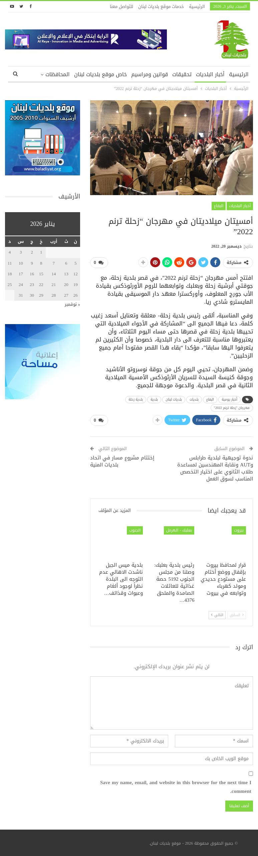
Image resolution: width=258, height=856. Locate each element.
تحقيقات (182, 74)
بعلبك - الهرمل (179, 530)
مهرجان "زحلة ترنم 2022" (232, 408)
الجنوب (135, 530)
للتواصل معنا (121, 6)
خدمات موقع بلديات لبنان (161, 6)
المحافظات (57, 74)
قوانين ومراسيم (149, 74)
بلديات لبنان (174, 399)
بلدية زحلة (135, 399)
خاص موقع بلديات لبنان (100, 74)
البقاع (218, 205)
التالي (217, 614)
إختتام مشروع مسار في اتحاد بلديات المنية (122, 461)
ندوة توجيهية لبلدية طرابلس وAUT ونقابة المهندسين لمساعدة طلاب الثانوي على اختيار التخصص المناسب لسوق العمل (215, 468)
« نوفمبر (72, 304)
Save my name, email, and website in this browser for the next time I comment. (175, 787)
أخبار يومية (229, 399)
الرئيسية (197, 6)
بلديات (194, 399)
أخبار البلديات (210, 74)
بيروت (239, 530)
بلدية (154, 399)
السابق (237, 614)
